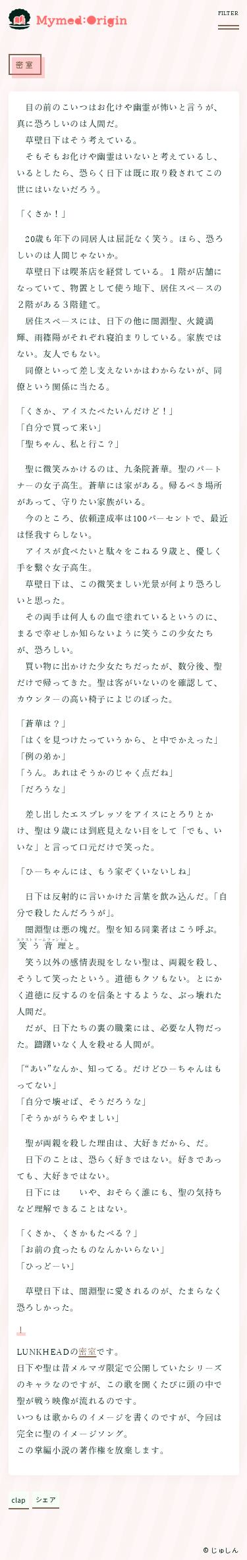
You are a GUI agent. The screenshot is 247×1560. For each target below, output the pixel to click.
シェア (46, 1499)
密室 (87, 1352)
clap (19, 1500)
